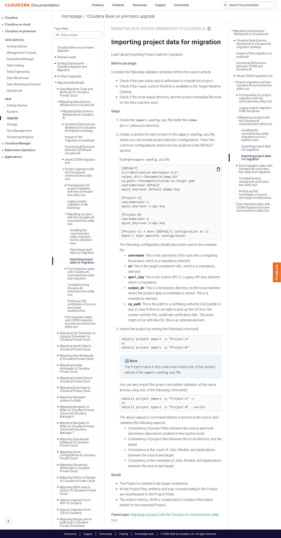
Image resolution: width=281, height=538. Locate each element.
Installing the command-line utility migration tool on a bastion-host (81, 237)
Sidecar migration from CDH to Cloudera (75, 511)
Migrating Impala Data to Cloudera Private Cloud (76, 379)
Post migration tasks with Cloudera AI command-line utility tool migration (81, 273)
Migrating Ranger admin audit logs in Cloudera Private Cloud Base (76, 522)
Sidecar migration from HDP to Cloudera (75, 501)
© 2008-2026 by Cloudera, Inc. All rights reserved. (189, 533)
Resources (140, 5)
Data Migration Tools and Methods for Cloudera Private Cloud (76, 92)
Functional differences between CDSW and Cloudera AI (80, 150)
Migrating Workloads (70, 82)
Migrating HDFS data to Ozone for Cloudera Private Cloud (78, 490)
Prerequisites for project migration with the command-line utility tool (80, 190)
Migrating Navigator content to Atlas (73, 398)
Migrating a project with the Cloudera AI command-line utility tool (81, 219)
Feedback (277, 272)
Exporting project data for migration (82, 251)
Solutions (118, 5)
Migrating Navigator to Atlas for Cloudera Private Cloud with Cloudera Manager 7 (77, 427)
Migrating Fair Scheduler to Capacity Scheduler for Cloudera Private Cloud (77, 336)
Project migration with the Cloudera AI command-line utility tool (79, 173)
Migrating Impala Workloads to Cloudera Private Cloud (75, 368)
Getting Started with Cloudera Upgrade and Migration (72, 67)
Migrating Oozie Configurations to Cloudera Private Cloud (77, 455)
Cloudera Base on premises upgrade (121, 16)
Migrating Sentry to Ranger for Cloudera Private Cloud (78, 479)
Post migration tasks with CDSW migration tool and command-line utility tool (80, 321)
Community (181, 5)
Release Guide (66, 57)
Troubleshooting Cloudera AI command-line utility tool (81, 289)
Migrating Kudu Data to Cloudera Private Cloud (75, 389)
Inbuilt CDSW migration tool (80, 161)
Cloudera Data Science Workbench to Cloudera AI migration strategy (80, 127)
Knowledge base (144, 533)
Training (123, 533)
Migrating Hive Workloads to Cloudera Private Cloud (77, 357)
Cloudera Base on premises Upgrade (75, 49)
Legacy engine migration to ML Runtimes (77, 205)
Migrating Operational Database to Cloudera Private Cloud (74, 442)
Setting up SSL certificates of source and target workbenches (81, 305)
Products (98, 5)
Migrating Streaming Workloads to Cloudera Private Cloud (75, 468)
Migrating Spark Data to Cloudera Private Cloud (75, 347)
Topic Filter (61, 28)
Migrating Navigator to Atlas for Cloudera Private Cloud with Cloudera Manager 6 (77, 411)
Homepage (72, 16)
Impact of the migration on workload (80, 138)
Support (160, 5)
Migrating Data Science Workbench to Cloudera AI (77, 103)
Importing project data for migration (82, 261)
